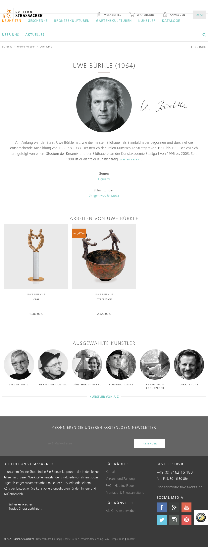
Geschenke (38, 21)
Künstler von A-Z (104, 397)
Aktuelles (34, 35)
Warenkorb (142, 15)
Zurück (198, 47)
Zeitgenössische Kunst (104, 196)
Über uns (10, 35)
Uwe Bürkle (45, 46)
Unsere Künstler (26, 46)
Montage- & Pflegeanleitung (125, 493)
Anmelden (174, 15)
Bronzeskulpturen (72, 21)
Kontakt (111, 472)
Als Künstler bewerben (121, 511)
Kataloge (171, 21)
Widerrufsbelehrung (92, 538)
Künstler (147, 21)
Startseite (7, 46)
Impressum (118, 538)
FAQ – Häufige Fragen (120, 486)
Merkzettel (109, 15)
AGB (107, 538)
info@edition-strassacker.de (179, 487)
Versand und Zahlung (120, 479)
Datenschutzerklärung (48, 538)
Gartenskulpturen (114, 21)
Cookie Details (71, 538)
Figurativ (104, 179)
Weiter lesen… (131, 159)
